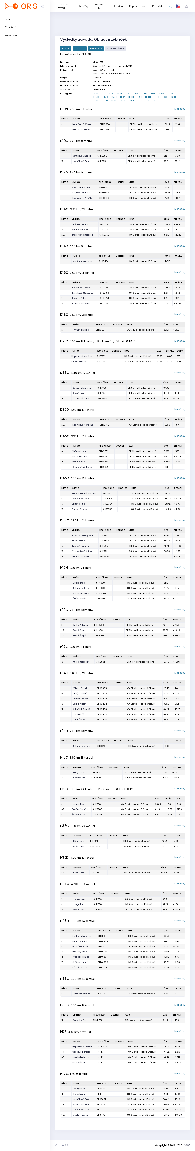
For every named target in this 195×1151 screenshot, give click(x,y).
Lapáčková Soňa (81, 1099)
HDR (149, 100)
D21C (154, 93)
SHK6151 (103, 456)
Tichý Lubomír (80, 693)
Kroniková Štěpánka (82, 292)
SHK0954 (105, 124)
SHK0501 (100, 661)
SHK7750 (104, 424)
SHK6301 (102, 956)
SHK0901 (101, 582)
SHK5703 (98, 1020)
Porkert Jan (79, 777)
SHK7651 (101, 1099)
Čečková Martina (82, 387)
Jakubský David (81, 587)
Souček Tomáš (80, 809)
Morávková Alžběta (82, 197)
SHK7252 (107, 498)
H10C (131, 97)
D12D (111, 93)
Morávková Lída (81, 1109)
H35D (105, 100)
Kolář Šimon (79, 719)
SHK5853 (101, 1104)
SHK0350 (104, 224)
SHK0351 (104, 229)
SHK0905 (101, 587)
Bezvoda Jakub (81, 593)
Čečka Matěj (79, 582)
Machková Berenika (82, 129)
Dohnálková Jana (81, 498)
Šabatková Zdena (81, 556)
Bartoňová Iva (79, 456)
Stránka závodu (116, 48)
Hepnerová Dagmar (82, 535)
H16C (165, 97)
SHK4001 (101, 1114)
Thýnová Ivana (80, 451)
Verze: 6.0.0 (61, 1145)
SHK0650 (104, 187)
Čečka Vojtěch (80, 598)
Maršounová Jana (82, 261)
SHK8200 (97, 809)
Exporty (78, 48)
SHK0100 (96, 777)
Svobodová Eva (81, 1104)
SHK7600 (95, 846)
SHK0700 (99, 625)
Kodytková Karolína (82, 424)
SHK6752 (107, 509)
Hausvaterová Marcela (84, 493)
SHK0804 (101, 598)
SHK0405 (102, 719)
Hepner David (79, 804)
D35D (171, 93)
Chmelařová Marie (82, 466)
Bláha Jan (78, 840)
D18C (145, 93)
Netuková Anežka (82, 155)
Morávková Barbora (82, 234)
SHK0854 (102, 161)
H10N (123, 97)
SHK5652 (104, 556)
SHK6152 (107, 493)
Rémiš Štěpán (80, 635)
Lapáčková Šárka (81, 124)
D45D (105, 97)
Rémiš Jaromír (80, 967)
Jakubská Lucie (80, 1057)
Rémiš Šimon (79, 630)
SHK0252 (104, 287)
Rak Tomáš (78, 714)
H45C (114, 100)
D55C (114, 97)
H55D (141, 100)
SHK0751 (104, 129)
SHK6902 (98, 909)
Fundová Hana (80, 509)
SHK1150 (102, 1046)
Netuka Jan (79, 899)
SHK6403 (103, 941)
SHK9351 (101, 361)
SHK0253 (104, 303)
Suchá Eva (78, 393)
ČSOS (187, 1145)
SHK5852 (104, 540)
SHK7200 (103, 967)
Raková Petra (79, 298)
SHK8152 (101, 356)
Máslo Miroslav (81, 1114)
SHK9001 (97, 814)
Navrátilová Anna (81, 303)
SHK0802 (99, 635)
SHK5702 (101, 993)
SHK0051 (100, 329)
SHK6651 (103, 451)
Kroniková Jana (81, 398)
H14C (148, 97)
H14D (156, 97)
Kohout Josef (80, 909)
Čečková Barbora (81, 1051)
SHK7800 (95, 872)
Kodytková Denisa (81, 287)
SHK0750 (102, 155)
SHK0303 (102, 693)
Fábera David (80, 688)
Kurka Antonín (80, 625)
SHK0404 (102, 703)
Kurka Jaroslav (81, 661)
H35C (96, 100)
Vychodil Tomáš (80, 956)
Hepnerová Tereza (82, 1046)
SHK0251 (104, 298)
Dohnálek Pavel (80, 946)
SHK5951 (103, 551)
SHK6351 (103, 461)
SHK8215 (94, 840)
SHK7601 (97, 804)
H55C (132, 100)
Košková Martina (81, 192)
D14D (128, 93)
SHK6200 (103, 962)
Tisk (64, 48)
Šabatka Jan (78, 814)
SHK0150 (104, 292)
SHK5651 (104, 545)
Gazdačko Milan (81, 993)
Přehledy (94, 48)
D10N (95, 93)
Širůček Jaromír (80, 962)
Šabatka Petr (80, 1020)
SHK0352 (104, 234)
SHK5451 (103, 535)
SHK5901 (102, 935)
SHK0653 (104, 197)
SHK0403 (102, 709)
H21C (173, 97)
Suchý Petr (78, 872)
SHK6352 (104, 466)
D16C (137, 93)
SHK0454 (103, 261)
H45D (123, 100)
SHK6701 (98, 904)
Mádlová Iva (79, 461)
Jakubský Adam (81, 746)
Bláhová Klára (79, 1062)
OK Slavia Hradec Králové (143, 124)
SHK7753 (102, 387)
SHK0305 (102, 688)
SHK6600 (102, 1088)
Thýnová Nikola (81, 329)
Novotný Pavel (79, 951)
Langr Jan (78, 772)
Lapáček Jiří (79, 1088)
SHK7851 (101, 393)
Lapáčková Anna (81, 161)
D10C (104, 93)
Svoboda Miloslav (81, 935)
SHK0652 (104, 192)
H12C (139, 97)
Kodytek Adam (80, 698)
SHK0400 (102, 714)
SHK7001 (98, 899)
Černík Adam (79, 703)
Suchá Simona (80, 229)
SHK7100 (102, 946)
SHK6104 (102, 951)
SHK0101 (95, 772)
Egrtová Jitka (79, 503)
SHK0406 (102, 746)
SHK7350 (102, 398)
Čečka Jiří (78, 846)
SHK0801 (98, 630)
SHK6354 (107, 503)
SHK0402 (102, 698)
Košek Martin (79, 1094)
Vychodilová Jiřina (82, 551)
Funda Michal (79, 941)
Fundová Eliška (79, 361)
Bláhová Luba (79, 540)
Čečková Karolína (81, 187)
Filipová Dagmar (81, 545)
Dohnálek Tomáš (81, 709)
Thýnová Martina (81, 224)
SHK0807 (101, 593)
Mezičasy (179, 108)
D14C (120, 93)
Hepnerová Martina (81, 356)
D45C (96, 97)
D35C (162, 93)
